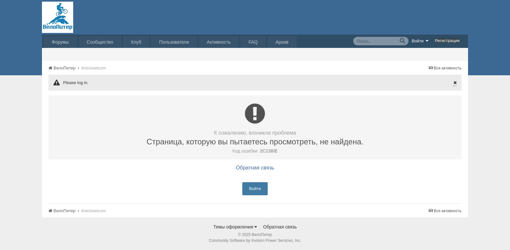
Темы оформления (235, 226)
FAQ (253, 42)
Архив (281, 42)
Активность (219, 42)
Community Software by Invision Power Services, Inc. (255, 240)
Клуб (136, 42)
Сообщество (100, 42)
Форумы (60, 42)
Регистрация (447, 40)
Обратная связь (255, 167)
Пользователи (174, 42)
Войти (420, 40)
